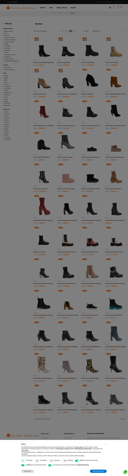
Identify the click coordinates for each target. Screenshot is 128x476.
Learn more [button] (27, 471)
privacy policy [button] (79, 447)
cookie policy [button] (24, 450)
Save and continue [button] (98, 471)
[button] (105, 444)
